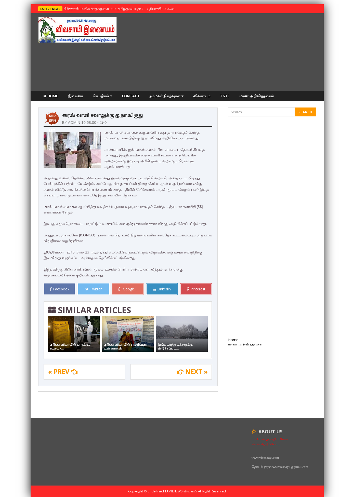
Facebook (59, 289)
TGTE (225, 95)
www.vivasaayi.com (265, 458)
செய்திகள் (102, 95)
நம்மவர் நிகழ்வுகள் (166, 95)
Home (50, 95)
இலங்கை (75, 95)
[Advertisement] (223, 52)
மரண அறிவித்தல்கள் (256, 95)
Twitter (93, 289)
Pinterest (196, 289)
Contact (131, 95)
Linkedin (162, 289)
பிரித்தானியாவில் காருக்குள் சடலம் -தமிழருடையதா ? (102, 8)
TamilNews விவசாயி (181, 491)
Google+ (127, 289)
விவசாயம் (201, 95)
